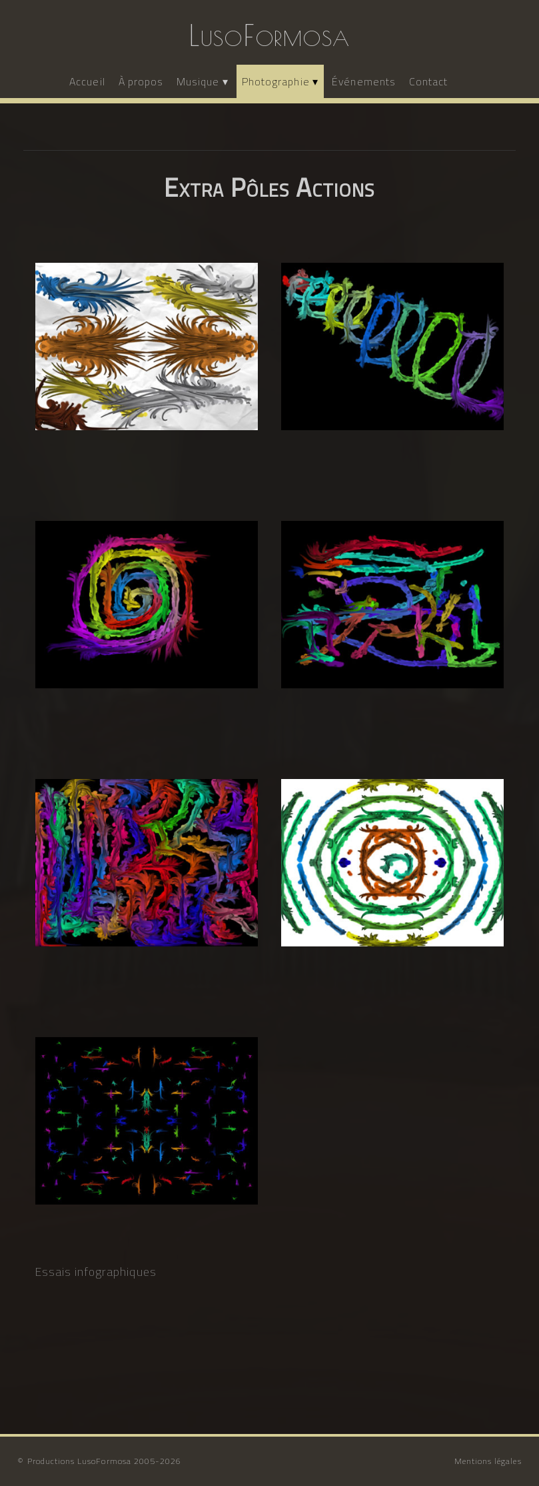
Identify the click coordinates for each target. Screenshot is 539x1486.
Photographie (276, 81)
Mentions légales (488, 1461)
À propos (141, 81)
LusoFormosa (269, 35)
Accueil (87, 81)
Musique (198, 81)
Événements (364, 81)
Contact (428, 81)
